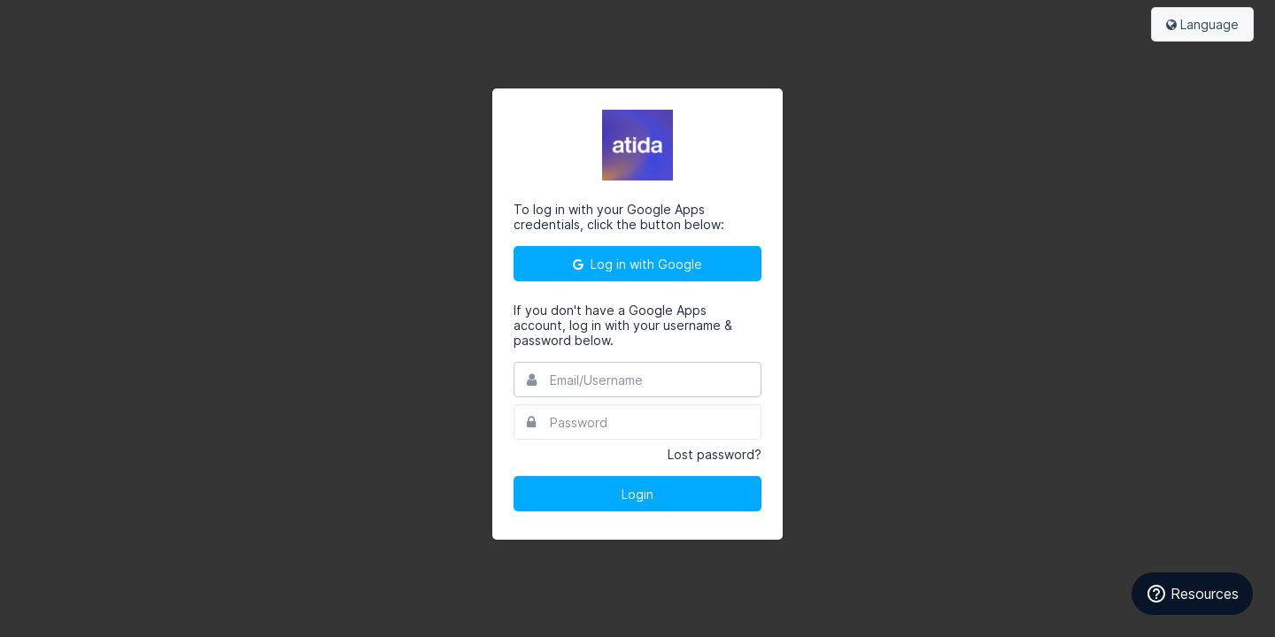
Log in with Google (637, 264)
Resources (1192, 593)
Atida (637, 145)
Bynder (65, 22)
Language (1202, 24)
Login (637, 494)
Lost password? (714, 454)
